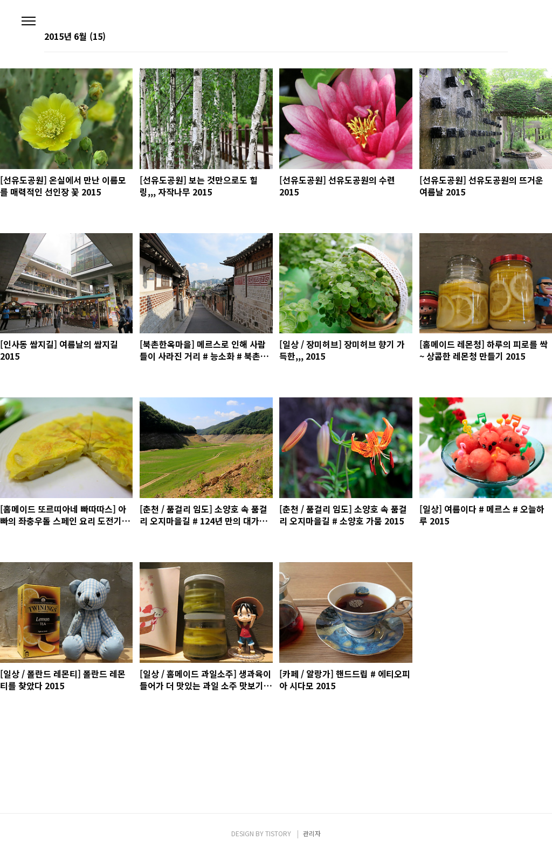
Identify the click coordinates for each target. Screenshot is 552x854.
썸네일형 (486, 37)
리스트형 (501, 37)
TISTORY (278, 833)
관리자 (312, 833)
